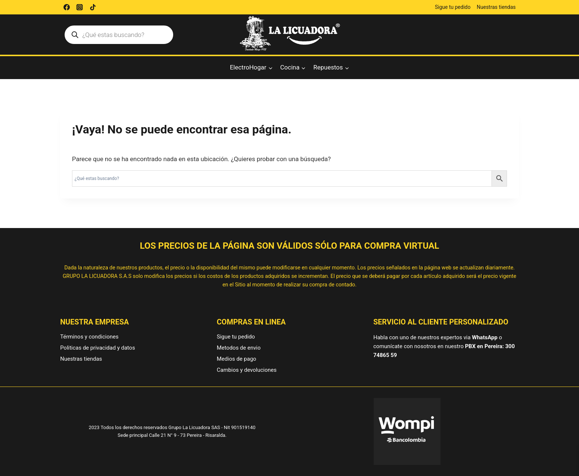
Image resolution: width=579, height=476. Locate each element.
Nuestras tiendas (496, 7)
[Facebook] (66, 7)
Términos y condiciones (89, 336)
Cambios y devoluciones (247, 370)
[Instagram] (79, 7)
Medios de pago (236, 359)
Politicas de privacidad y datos (97, 347)
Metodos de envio (239, 347)
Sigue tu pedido (452, 7)
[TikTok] (92, 7)
